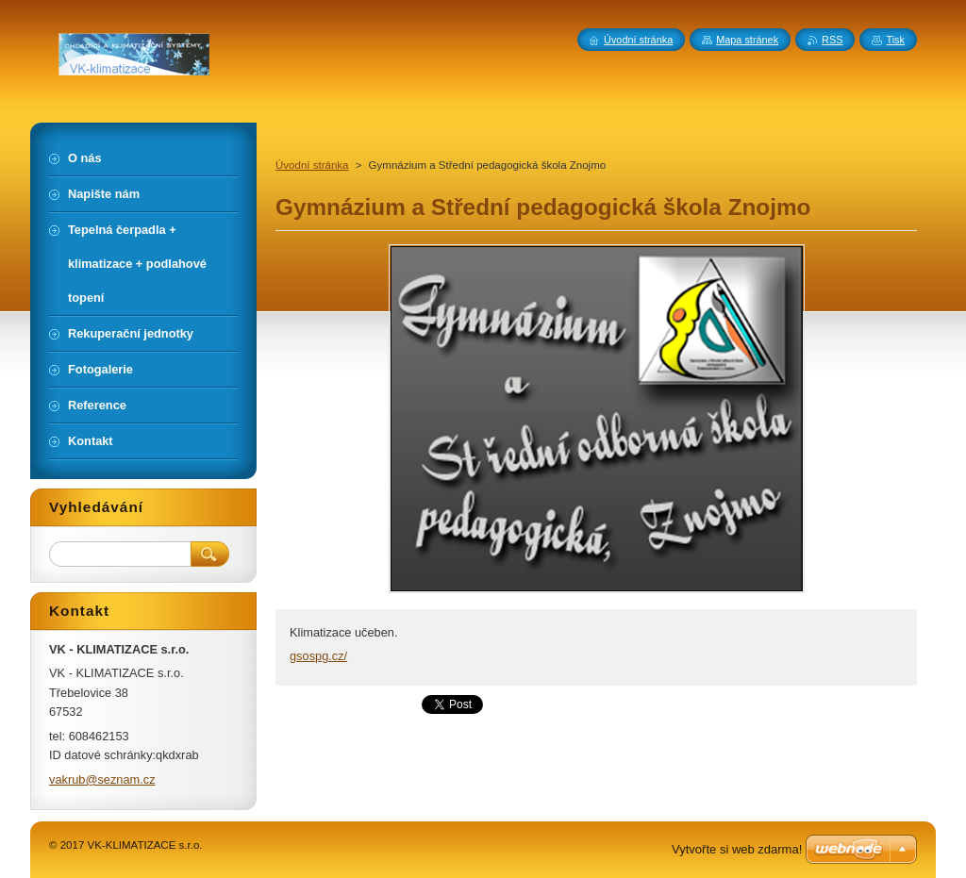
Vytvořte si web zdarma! (737, 849)
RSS (832, 39)
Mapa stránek (747, 39)
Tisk (895, 39)
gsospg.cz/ (318, 656)
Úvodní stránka (311, 165)
